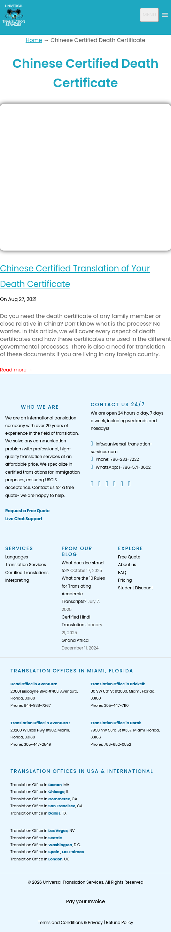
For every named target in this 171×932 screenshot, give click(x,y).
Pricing (125, 580)
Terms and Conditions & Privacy (70, 922)
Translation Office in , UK (39, 859)
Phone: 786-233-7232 (115, 459)
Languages (16, 557)
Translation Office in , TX (38, 813)
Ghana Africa (75, 640)
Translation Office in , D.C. (45, 845)
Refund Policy (119, 922)
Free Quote (129, 557)
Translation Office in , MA (39, 784)
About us (127, 564)
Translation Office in (36, 838)
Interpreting (17, 580)
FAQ (122, 572)
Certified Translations (26, 572)
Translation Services (25, 564)
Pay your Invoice (85, 901)
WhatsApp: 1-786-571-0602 (121, 467)
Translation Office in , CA (43, 799)
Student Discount (135, 588)
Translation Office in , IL (39, 791)
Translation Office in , (47, 852)
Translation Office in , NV (42, 830)
